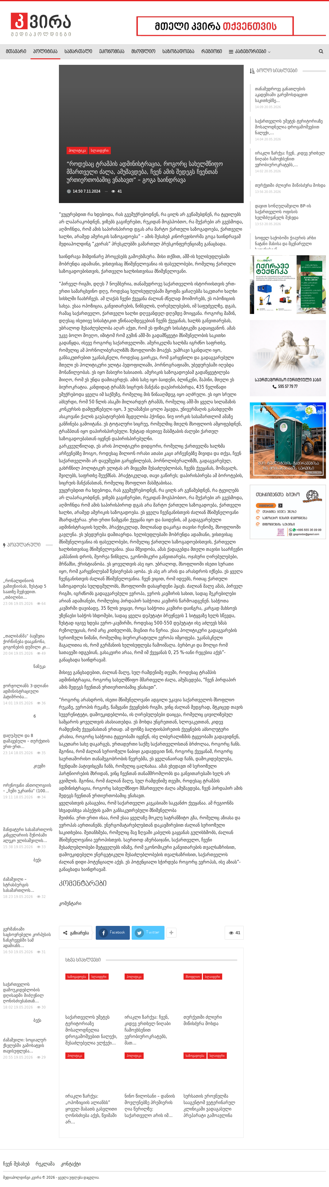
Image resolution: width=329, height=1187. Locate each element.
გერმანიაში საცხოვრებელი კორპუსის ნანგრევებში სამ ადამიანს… (27, 463)
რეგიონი (211, 51)
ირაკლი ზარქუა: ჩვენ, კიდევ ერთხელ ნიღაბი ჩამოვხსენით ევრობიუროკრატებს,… (290, 160)
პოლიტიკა (45, 51)
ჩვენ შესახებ (16, 1164)
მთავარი (16, 51)
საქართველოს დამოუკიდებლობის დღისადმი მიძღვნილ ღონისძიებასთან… (23, 518)
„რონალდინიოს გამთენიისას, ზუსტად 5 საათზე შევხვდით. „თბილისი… (24, 115)
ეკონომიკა (111, 51)
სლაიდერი (100, 150)
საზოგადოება (178, 51)
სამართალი (78, 51)
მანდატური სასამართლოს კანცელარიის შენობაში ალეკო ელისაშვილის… (27, 361)
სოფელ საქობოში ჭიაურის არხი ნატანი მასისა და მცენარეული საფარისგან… (285, 245)
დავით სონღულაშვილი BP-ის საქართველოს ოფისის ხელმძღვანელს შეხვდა (283, 213)
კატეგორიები (247, 51)
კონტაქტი (71, 1164)
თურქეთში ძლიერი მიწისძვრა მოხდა (290, 186)
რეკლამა (45, 1164)
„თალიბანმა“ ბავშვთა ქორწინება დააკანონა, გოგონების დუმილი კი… (26, 167)
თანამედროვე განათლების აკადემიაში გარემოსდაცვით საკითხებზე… (281, 96)
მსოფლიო (143, 51)
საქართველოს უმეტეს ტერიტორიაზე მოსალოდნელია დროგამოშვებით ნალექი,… (289, 128)
